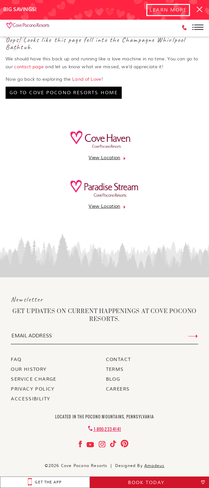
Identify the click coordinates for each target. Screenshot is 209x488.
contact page (29, 67)
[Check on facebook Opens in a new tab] (81, 446)
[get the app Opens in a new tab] (45, 482)
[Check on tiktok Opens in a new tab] (113, 446)
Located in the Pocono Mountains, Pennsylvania (104, 416)
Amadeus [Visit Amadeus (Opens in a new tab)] (154, 465)
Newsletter (27, 299)
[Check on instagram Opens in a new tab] (103, 446)
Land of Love (86, 79)
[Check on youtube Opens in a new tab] (91, 446)
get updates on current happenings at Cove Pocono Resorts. (104, 315)
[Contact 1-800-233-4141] (104, 429)
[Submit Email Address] (193, 336)
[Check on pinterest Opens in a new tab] (124, 446)
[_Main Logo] (28, 27)
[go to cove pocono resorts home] (64, 93)
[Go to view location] (104, 157)
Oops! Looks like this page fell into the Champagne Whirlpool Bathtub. (95, 43)
